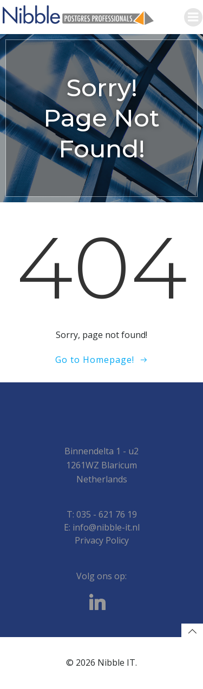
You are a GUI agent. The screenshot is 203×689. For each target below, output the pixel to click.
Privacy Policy (102, 540)
